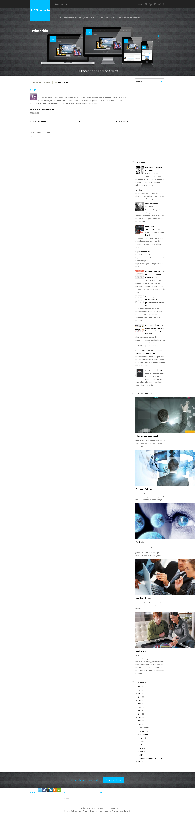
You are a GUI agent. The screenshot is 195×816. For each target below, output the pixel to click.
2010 (139, 717)
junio (141, 745)
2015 (139, 704)
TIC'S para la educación (40, 14)
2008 (139, 724)
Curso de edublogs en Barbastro (151, 758)
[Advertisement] (79, 160)
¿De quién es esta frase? (146, 436)
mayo (142, 748)
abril (141, 751)
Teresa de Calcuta (143, 489)
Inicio (81, 121)
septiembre (144, 734)
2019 (139, 693)
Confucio (139, 542)
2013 (139, 707)
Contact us (113, 780)
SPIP (33, 89)
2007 (139, 761)
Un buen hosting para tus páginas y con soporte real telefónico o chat (155, 274)
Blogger (116, 808)
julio (141, 741)
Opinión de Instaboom (153, 370)
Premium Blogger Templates (121, 811)
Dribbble (150, 4)
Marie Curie (140, 651)
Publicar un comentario (39, 137)
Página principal (61, 4)
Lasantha (107, 811)
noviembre (144, 728)
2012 (139, 711)
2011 (139, 714)
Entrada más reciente (38, 121)
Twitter (159, 4)
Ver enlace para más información (42, 109)
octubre (142, 731)
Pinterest (155, 4)
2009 (139, 721)
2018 (139, 697)
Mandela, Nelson (143, 598)
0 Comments (63, 82)
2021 (139, 690)
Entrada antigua (122, 121)
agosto (142, 738)
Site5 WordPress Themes (79, 811)
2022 (139, 687)
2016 (139, 700)
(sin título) (138, 190)
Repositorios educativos (144, 252)
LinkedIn (146, 4)
